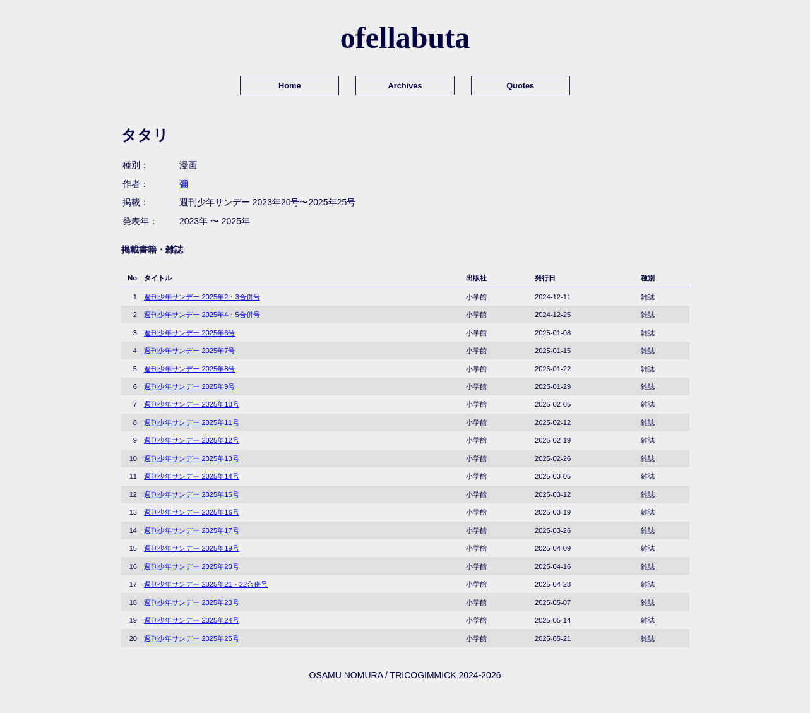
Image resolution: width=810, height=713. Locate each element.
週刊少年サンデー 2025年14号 (191, 476)
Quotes (520, 85)
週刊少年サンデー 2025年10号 (191, 404)
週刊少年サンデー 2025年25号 (191, 638)
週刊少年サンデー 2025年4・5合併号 (201, 314)
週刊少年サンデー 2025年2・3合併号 (201, 297)
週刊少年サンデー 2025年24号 (191, 620)
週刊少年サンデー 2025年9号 (189, 386)
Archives (405, 85)
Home (289, 85)
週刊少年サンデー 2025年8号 (189, 369)
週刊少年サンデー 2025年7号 (189, 350)
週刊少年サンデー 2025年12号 (191, 440)
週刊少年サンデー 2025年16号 (191, 512)
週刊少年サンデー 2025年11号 (191, 422)
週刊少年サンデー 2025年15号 (191, 494)
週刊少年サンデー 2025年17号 (191, 530)
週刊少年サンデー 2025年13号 (191, 458)
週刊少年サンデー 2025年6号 (189, 333)
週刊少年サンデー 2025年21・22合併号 (206, 584)
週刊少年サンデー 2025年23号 (191, 602)
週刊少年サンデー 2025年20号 (191, 566)
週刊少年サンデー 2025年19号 (191, 548)
